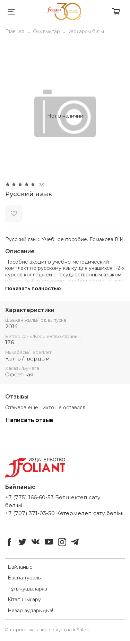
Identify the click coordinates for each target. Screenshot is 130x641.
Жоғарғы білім (86, 31)
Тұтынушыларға (27, 589)
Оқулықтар (46, 31)
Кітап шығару (24, 599)
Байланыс (20, 567)
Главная (14, 31)
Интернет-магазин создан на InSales (46, 629)
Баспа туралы (25, 578)
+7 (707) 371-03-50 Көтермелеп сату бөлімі (64, 513)
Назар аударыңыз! (30, 610)
